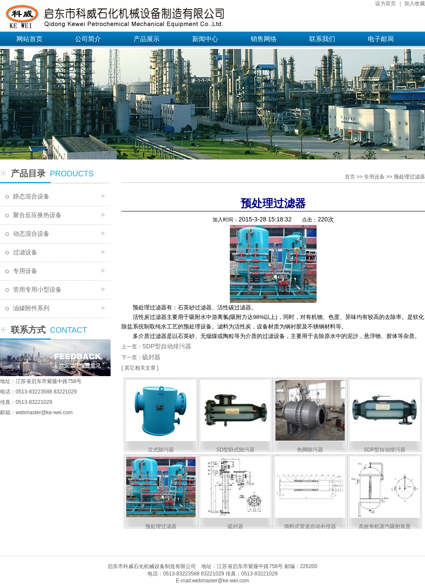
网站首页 (29, 38)
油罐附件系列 (31, 308)
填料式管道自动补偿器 (310, 526)
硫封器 (151, 357)
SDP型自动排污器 (166, 346)
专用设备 (25, 270)
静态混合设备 (31, 196)
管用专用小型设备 (37, 289)
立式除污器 (161, 450)
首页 (350, 177)
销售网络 (264, 38)
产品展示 (147, 38)
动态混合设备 (31, 233)
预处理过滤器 (161, 526)
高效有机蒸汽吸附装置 (385, 526)
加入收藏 (414, 3)
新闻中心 (205, 38)
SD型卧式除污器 (235, 450)
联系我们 (322, 38)
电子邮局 (381, 38)
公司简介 (88, 38)
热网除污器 (310, 450)
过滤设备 (25, 252)
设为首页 (385, 3)
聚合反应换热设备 (37, 214)
